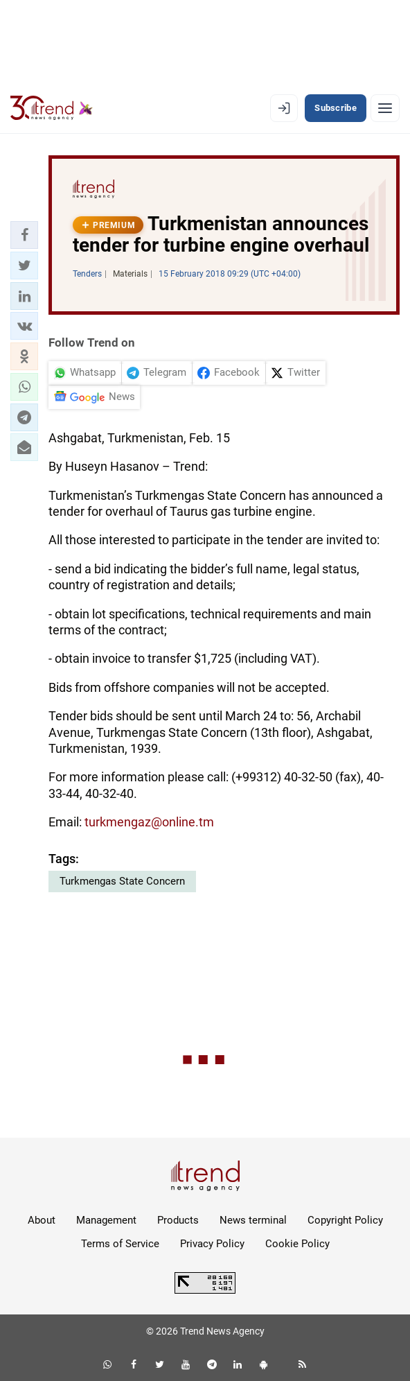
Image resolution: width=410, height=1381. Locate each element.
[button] (24, 235)
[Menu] (385, 108)
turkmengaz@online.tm (149, 822)
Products (178, 1220)
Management (106, 1220)
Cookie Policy (297, 1243)
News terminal (253, 1220)
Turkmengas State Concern (122, 881)
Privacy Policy (212, 1243)
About (41, 1220)
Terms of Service (120, 1243)
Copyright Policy (345, 1220)
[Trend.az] (51, 108)
